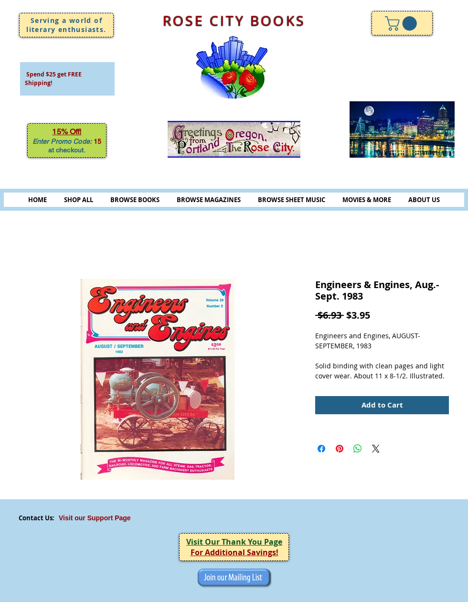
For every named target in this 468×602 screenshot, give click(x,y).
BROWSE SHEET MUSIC (291, 199)
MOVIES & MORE (366, 199)
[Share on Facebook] (321, 448)
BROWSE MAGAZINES (209, 199)
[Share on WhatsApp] (357, 448)
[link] (402, 23)
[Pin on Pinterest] (339, 448)
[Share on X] (376, 448)
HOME (37, 199)
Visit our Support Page (95, 518)
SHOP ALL (78, 199)
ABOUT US (424, 199)
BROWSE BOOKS (135, 199)
